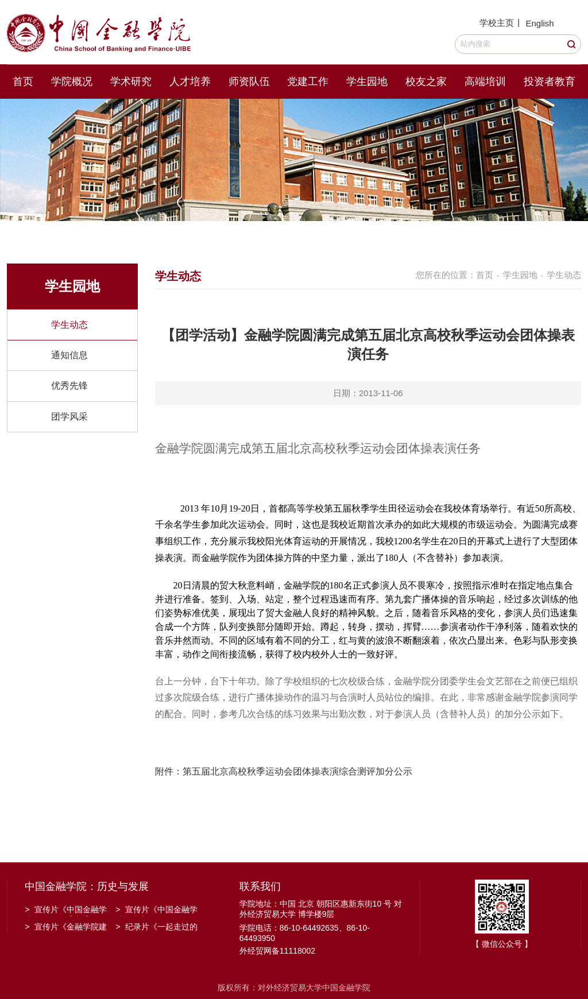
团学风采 (69, 416)
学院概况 (71, 81)
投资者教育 (549, 81)
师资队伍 (249, 81)
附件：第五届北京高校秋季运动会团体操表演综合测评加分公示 (285, 771)
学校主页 (496, 23)
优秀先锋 (69, 385)
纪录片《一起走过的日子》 (156, 928)
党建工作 (307, 81)
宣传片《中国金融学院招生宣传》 (156, 910)
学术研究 (131, 81)
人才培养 (190, 81)
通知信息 (69, 355)
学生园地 (367, 81)
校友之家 (426, 81)
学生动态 (69, 325)
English (539, 23)
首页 (23, 81)
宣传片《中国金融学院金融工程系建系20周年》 (66, 910)
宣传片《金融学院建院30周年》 (66, 928)
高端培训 (485, 81)
